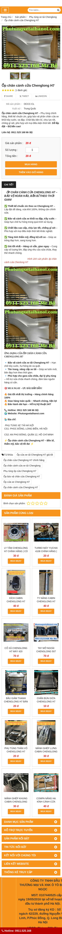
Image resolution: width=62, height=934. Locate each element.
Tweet (24, 96)
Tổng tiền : (11, 155)
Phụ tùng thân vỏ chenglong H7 (15, 725)
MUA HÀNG (31, 164)
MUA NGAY (15, 561)
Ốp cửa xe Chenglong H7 (16, 482)
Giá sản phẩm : (14, 143)
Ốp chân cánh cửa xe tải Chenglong (22, 465)
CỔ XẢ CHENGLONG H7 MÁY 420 (16, 650)
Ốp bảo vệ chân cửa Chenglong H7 (21, 476)
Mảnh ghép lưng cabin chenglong (46, 725)
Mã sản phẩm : (13, 104)
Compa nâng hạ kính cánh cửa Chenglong (46, 752)
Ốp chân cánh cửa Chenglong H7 (20, 487)
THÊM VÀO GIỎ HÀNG (31, 172)
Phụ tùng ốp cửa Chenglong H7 (19, 471)
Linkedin (41, 96)
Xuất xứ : (16, 108)
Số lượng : (11, 149)
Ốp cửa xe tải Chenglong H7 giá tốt (35, 454)
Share (8, 96)
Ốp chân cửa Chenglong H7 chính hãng (23, 460)
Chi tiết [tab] (9, 184)
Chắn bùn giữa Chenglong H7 (46, 700)
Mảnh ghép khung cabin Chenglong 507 (15, 752)
